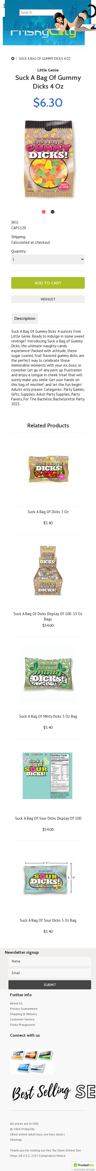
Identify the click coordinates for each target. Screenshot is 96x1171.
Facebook (40, 1045)
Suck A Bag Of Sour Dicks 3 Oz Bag (48, 920)
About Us (16, 1003)
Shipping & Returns (23, 1014)
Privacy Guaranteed (23, 1008)
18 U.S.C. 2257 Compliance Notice (42, 1156)
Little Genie (48, 70)
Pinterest (31, 1045)
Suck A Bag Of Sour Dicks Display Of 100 (48, 818)
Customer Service (22, 1019)
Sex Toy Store (55, 1150)
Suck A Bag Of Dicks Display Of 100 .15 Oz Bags (48, 616)
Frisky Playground (22, 1025)
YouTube (22, 1045)
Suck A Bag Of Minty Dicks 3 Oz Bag (48, 716)
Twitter (13, 1045)
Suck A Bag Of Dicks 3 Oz (48, 511)
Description (24, 318)
